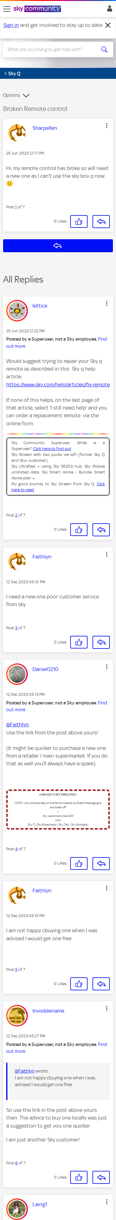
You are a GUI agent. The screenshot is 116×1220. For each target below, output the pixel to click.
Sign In (108, 10)
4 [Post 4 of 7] (16, 849)
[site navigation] (7, 9)
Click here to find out (52, 448)
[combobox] (52, 49)
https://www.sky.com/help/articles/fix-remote (58, 384)
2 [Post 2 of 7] (16, 515)
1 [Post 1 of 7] (16, 207)
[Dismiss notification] (108, 25)
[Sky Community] (38, 9)
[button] (107, 125)
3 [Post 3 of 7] (16, 628)
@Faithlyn (17, 724)
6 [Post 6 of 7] (16, 1163)
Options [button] (11, 95)
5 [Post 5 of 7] (16, 969)
